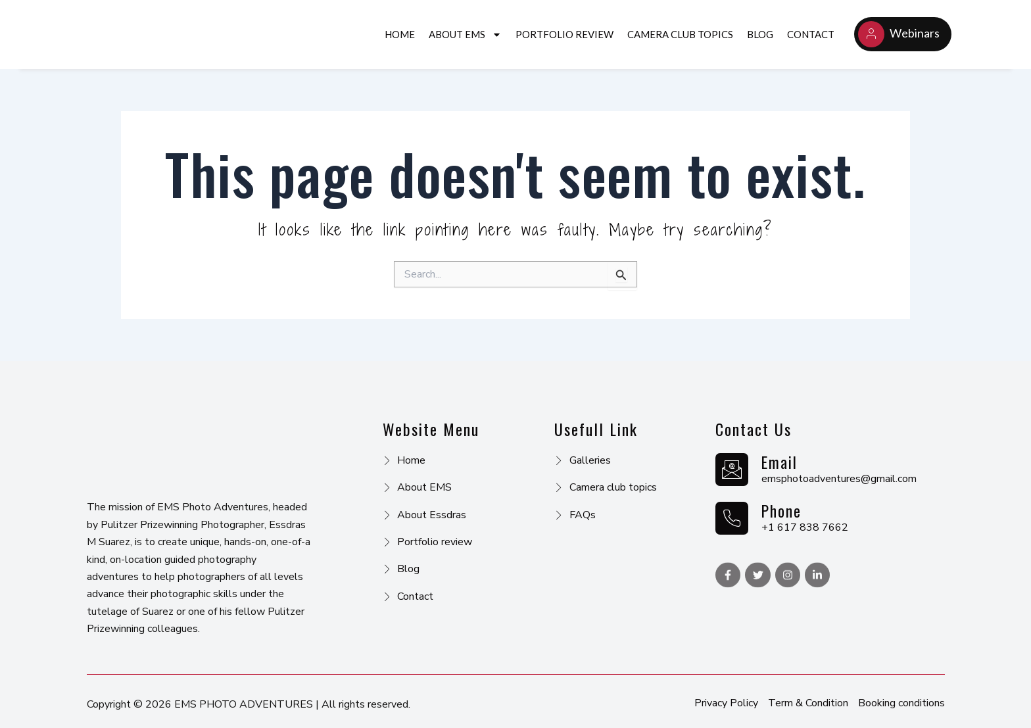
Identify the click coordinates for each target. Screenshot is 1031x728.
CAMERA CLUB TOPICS (680, 34)
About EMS (465, 34)
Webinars (899, 34)
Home (400, 34)
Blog (760, 34)
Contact (810, 34)
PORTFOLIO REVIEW (564, 34)
